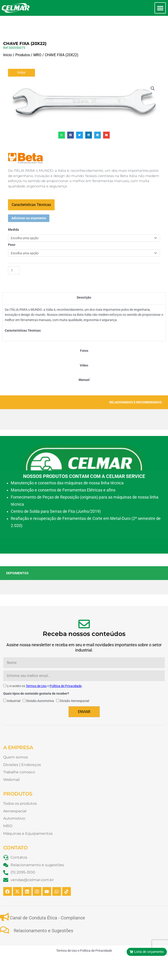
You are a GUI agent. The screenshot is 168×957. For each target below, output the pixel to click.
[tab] (84, 282)
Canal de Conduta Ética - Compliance (47, 902)
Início (7, 39)
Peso (11, 229)
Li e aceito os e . (45, 670)
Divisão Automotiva (40, 685)
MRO (37, 39)
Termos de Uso (36, 670)
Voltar (21, 57)
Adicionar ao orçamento (28, 202)
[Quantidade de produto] (13, 255)
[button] (160, 8)
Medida (13, 214)
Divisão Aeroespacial (74, 685)
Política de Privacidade (66, 670)
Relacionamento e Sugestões (43, 915)
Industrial (13, 685)
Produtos (22, 39)
